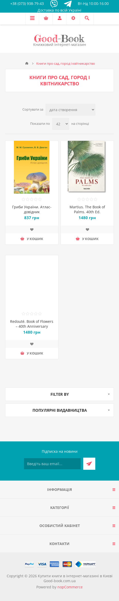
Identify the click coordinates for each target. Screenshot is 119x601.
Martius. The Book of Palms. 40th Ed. (87, 209)
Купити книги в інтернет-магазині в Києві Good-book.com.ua (75, 578)
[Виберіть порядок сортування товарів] (70, 110)
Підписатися (89, 464)
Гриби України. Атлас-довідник (32, 209)
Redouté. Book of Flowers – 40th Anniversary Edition (31, 326)
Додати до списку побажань (32, 229)
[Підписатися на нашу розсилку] (52, 463)
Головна (26, 63)
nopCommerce (70, 586)
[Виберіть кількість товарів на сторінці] (60, 124)
